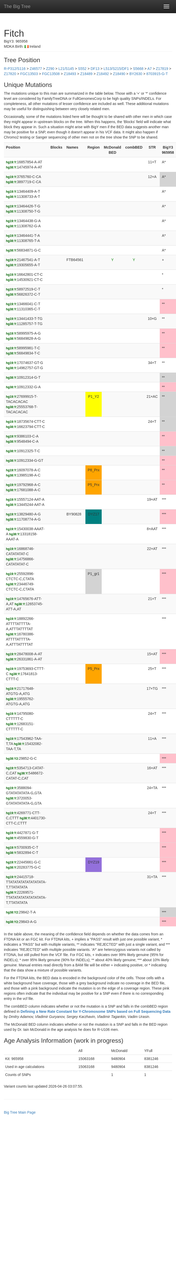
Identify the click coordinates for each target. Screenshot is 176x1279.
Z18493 (70, 74)
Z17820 (10, 74)
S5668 (138, 69)
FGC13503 (29, 74)
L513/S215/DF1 (116, 69)
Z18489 (86, 74)
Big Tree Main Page (20, 1112)
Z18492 (103, 74)
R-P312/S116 (15, 69)
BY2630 (135, 74)
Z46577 (36, 69)
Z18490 (119, 74)
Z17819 (162, 69)
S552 (82, 69)
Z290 (50, 69)
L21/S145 (66, 69)
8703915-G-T (157, 74)
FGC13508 (51, 74)
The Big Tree (17, 6)
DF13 (95, 69)
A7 (149, 69)
